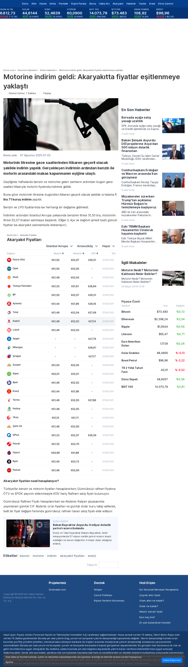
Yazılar (142, 3)
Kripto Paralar (79, 3)
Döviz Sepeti (129, 379)
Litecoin (126, 334)
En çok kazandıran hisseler (155, 622)
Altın (33, 3)
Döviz (25, 3)
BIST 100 (127, 386)
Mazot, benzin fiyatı (151, 611)
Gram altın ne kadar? (151, 600)
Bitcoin (125, 311)
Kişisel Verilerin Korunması (109, 600)
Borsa (93, 3)
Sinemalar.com (57, 589)
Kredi (152, 3)
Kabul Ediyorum (172, 660)
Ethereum (127, 319)
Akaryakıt (118, 3)
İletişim (98, 589)
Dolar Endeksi (130, 353)
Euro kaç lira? (147, 617)
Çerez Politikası (103, 595)
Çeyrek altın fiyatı (149, 595)
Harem (43, 3)
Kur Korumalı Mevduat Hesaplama (158, 589)
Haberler (131, 3)
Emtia (53, 3)
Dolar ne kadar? (148, 606)
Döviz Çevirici (165, 3)
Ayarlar (9, 662)
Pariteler (63, 3)
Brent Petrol (129, 360)
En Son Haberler (135, 110)
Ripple (125, 326)
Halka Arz (104, 3)
